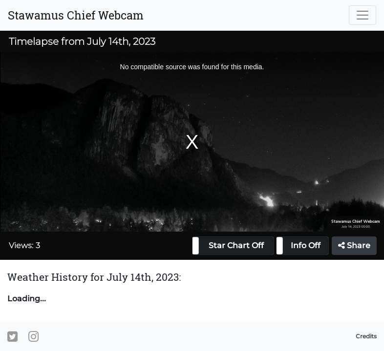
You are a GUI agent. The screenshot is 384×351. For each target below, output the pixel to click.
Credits (366, 336)
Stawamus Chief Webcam (76, 15)
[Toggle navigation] (362, 15)
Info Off (305, 245)
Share (354, 245)
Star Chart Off (236, 245)
